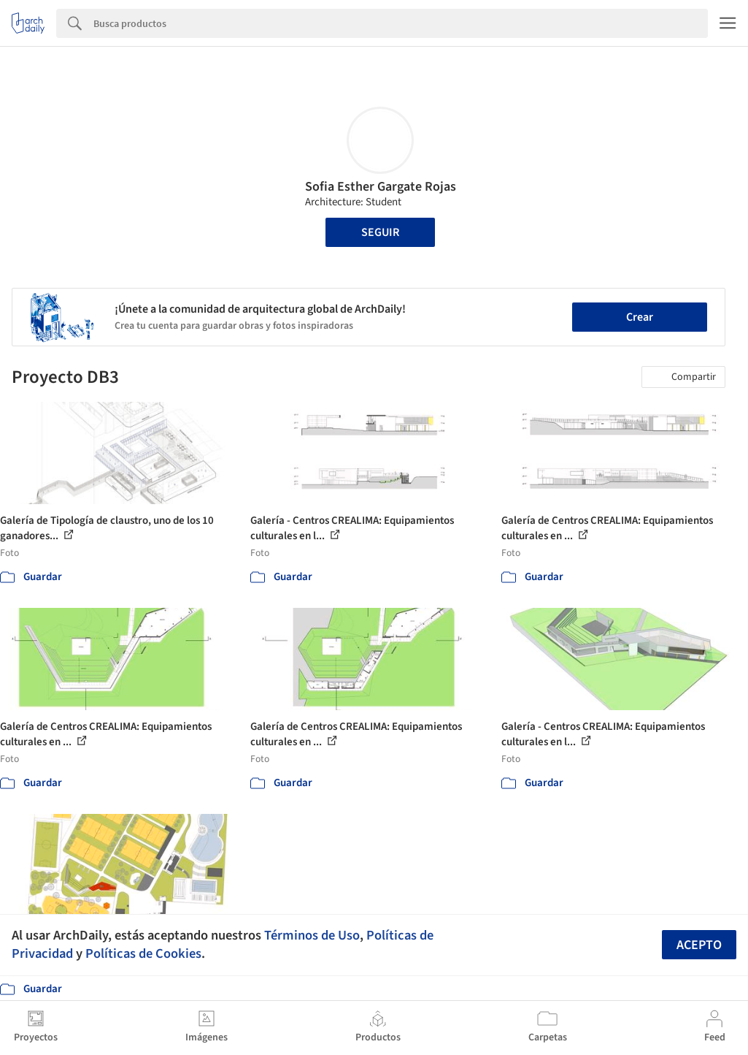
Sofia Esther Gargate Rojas (380, 187)
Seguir (380, 232)
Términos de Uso (312, 935)
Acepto (699, 945)
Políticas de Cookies (143, 953)
